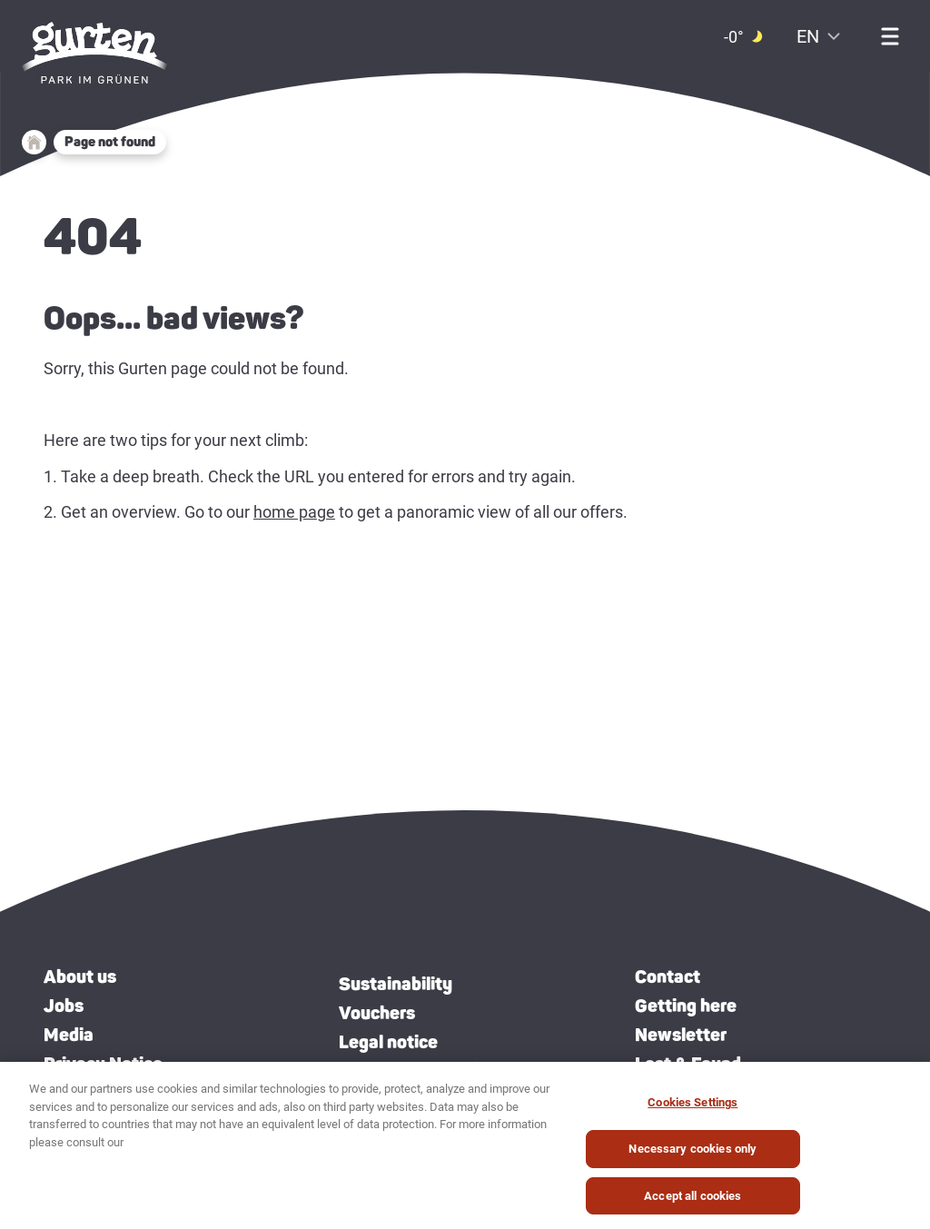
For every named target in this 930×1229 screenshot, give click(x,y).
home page (294, 511)
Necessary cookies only (692, 1154)
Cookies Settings (692, 1108)
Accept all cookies (692, 1201)
